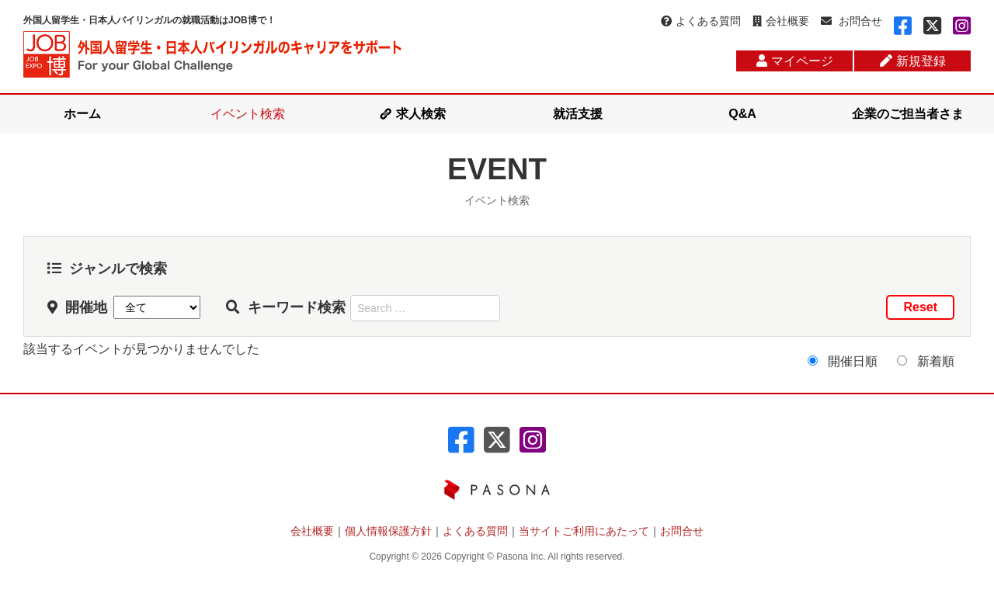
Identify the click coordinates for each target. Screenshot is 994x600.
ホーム (82, 113)
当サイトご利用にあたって (584, 531)
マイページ (794, 61)
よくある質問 (701, 21)
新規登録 (913, 61)
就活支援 (578, 113)
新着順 (935, 361)
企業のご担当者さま (908, 113)
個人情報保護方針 (388, 531)
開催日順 (853, 361)
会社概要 (780, 21)
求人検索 (421, 113)
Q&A (742, 113)
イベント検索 (247, 113)
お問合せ (851, 21)
